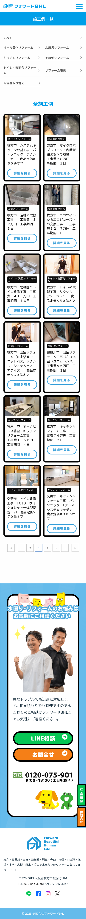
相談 (81, 795)
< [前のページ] (11, 548)
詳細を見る (22, 173)
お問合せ (81, 817)
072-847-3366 (33, 883)
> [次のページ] (75, 548)
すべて (7, 38)
